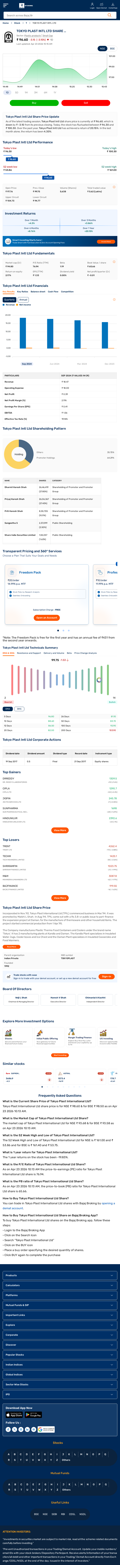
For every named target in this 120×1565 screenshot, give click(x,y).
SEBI (54, 1514)
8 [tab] (79, 1087)
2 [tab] (63, 631)
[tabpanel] (47, 593)
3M (35, 92)
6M (45, 92)
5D (16, 92)
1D (7, 92)
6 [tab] (68, 1087)
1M (26, 92)
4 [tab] (58, 1087)
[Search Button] (109, 15)
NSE (102, 48)
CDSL (72, 1514)
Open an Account (46, 617)
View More (60, 830)
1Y (55, 92)
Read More (11, 947)
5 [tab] (63, 1087)
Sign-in (106, 976)
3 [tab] (68, 631)
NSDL (83, 1514)
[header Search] (57, 15)
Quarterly (9, 299)
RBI (63, 1514)
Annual (23, 299)
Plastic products (32, 35)
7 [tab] (74, 1087)
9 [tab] (84, 1087)
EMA (8, 709)
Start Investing (60, 1055)
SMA (19, 709)
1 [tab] (58, 631)
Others (66, 1460)
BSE (112, 48)
